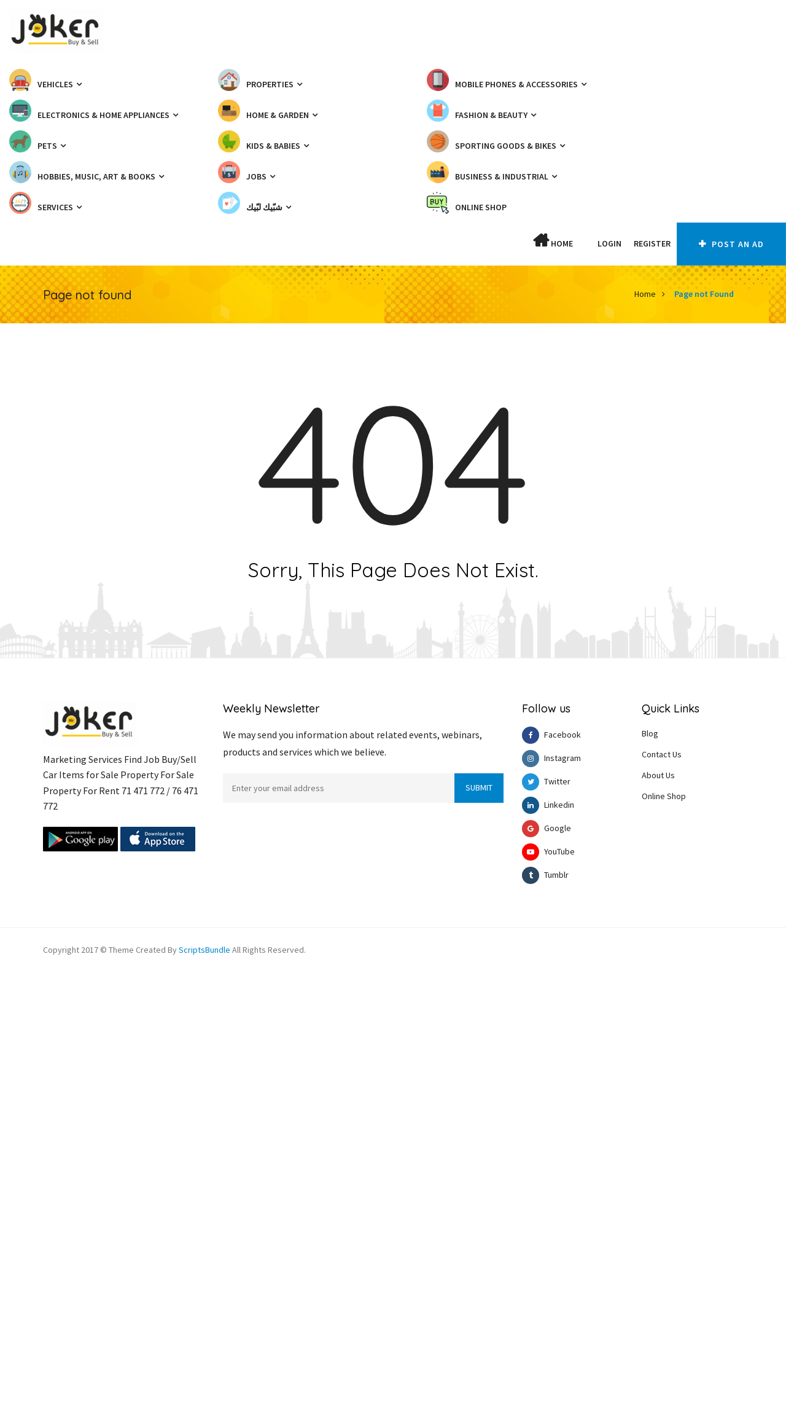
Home (553, 241)
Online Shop (664, 796)
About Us (658, 775)
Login (609, 243)
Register (652, 243)
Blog (650, 733)
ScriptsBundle (204, 949)
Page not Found (704, 293)
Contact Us (662, 754)
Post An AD (731, 244)
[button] (585, 243)
